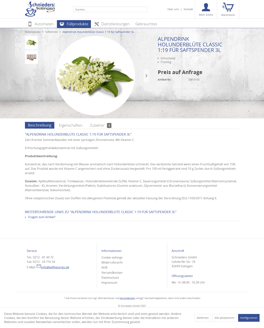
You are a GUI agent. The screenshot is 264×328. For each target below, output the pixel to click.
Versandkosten (111, 273)
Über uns (173, 9)
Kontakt (188, 9)
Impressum (109, 283)
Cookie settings (112, 257)
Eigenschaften (70, 125)
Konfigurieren (248, 318)
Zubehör (100, 125)
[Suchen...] (110, 9)
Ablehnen (203, 318)
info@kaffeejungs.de (53, 267)
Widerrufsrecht (112, 262)
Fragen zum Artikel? (40, 217)
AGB (104, 267)
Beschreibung (39, 125)
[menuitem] (110, 9)
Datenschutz (110, 278)
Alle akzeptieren (224, 318)
